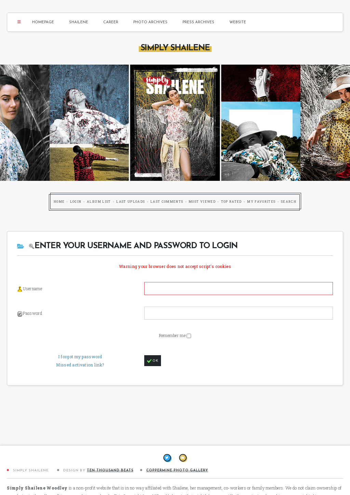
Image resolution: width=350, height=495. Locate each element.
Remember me (173, 335)
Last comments (167, 201)
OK (153, 361)
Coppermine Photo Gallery (177, 470)
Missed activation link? (80, 364)
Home (59, 201)
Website (237, 22)
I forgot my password (80, 356)
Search (288, 201)
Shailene (78, 22)
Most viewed (202, 201)
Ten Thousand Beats (110, 470)
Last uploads (130, 201)
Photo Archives (150, 22)
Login (76, 201)
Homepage (43, 22)
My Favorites (261, 201)
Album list (99, 201)
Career (110, 22)
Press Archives (198, 22)
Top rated (231, 201)
